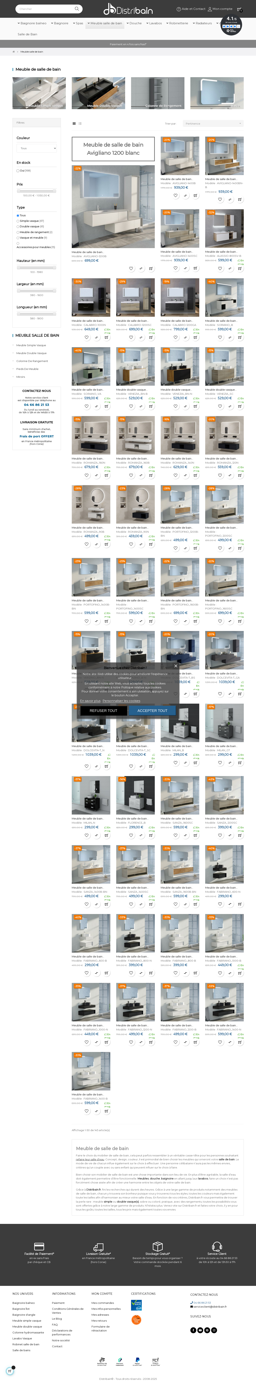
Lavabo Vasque (22, 1338)
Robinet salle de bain (25, 1344)
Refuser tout (103, 711)
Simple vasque (32, 220)
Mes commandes (103, 1302)
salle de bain (227, 1159)
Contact (57, 1346)
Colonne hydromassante (28, 1332)
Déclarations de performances (62, 1332)
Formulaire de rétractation (101, 1328)
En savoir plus (90, 700)
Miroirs (20, 376)
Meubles (143, 1178)
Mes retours (99, 1320)
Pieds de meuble (27, 368)
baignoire (167, 1178)
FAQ (55, 1324)
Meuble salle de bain (37, 335)
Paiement (58, 1302)
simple (108, 1201)
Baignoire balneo (23, 1302)
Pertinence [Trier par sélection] (215, 123)
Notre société (61, 1340)
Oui (25, 170)
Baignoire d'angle (23, 1314)
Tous (23, 215)
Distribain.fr (93, 1189)
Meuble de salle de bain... (88, 252)
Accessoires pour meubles (36, 247)
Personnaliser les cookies (121, 700)
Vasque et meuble (33, 237)
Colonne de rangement (32, 361)
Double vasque (32, 226)
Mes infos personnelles (106, 1308)
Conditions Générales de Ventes (68, 1310)
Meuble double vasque (31, 353)
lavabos (203, 1178)
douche (155, 1178)
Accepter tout (152, 711)
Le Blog (57, 1318)
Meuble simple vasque (31, 345)
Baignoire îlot (21, 1308)
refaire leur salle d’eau (90, 1159)
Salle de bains (21, 1350)
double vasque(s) (128, 1201)
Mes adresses (100, 1314)
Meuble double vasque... (132, 389)
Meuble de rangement (36, 232)
